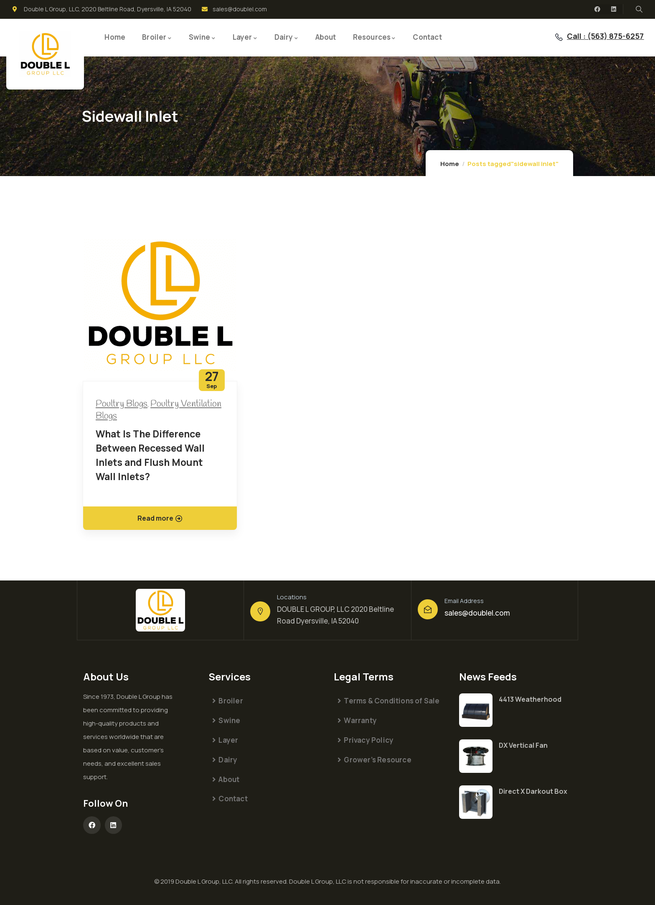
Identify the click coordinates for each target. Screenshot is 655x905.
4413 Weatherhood (530, 699)
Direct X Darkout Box (533, 791)
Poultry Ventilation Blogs (158, 410)
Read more (159, 518)
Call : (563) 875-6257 (605, 36)
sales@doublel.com (477, 613)
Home (449, 163)
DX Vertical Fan (523, 745)
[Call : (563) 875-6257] (559, 37)
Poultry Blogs (121, 404)
